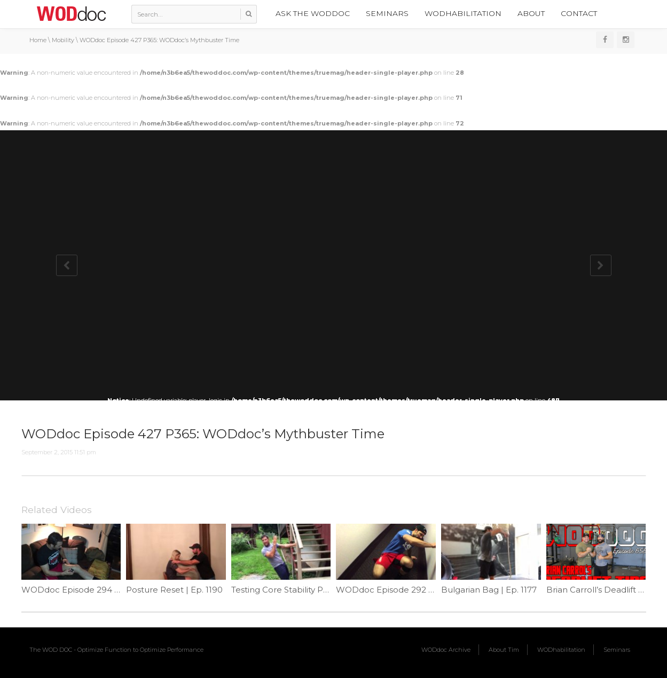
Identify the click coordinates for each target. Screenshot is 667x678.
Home (37, 40)
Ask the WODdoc (313, 13)
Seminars (387, 13)
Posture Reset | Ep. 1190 (174, 590)
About (531, 13)
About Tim (504, 649)
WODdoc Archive (445, 649)
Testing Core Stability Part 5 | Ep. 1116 (304, 590)
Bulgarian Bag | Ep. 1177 (489, 590)
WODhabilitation (463, 13)
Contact (579, 13)
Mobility (63, 40)
